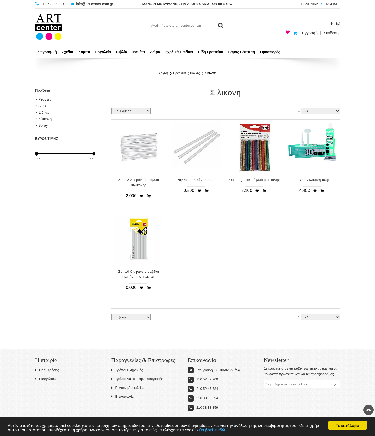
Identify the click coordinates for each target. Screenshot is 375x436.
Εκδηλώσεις (46, 379)
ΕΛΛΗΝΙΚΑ (309, 4)
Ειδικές (42, 112)
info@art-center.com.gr (92, 4)
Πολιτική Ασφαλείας (128, 388)
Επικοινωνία (122, 396)
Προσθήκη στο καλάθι (149, 195)
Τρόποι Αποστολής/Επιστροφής (137, 379)
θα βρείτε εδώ (212, 430)
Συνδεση (331, 33)
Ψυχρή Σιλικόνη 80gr (312, 180)
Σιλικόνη (210, 73)
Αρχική (163, 73)
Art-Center (48, 27)
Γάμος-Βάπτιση (241, 52)
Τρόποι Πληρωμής (127, 370)
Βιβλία (121, 52)
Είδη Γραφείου (210, 52)
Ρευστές (43, 99)
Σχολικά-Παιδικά (179, 52)
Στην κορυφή (368, 410)
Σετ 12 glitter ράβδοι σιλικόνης (254, 180)
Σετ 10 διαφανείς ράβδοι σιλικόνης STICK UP (138, 274)
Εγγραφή (310, 33)
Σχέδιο (67, 52)
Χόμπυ (84, 52)
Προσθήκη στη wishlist (141, 195)
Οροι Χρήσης (47, 370)
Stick (41, 106)
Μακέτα (138, 52)
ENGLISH (331, 4)
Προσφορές (270, 52)
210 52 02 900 (50, 4)
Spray (42, 125)
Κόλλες (195, 73)
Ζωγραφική (47, 52)
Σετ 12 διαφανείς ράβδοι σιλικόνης (138, 182)
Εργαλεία (103, 52)
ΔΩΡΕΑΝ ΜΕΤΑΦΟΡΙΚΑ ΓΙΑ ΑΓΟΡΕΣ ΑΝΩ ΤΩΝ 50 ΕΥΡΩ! (188, 4)
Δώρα (155, 52)
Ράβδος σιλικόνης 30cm (196, 180)
